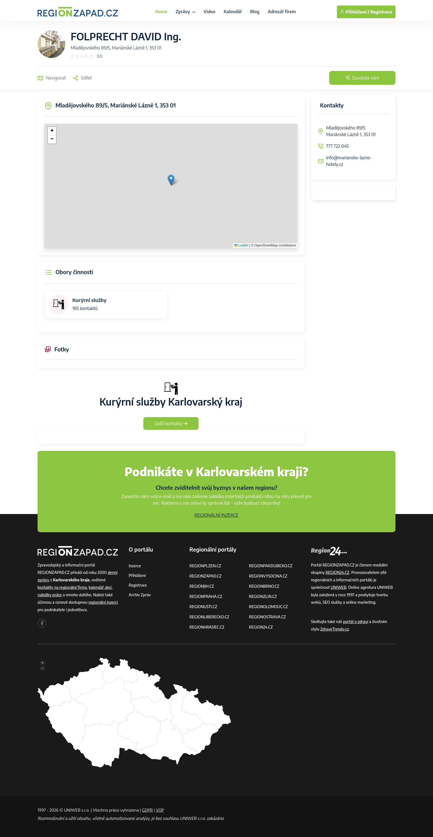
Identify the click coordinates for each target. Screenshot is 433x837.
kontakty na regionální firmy (62, 587)
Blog (255, 11)
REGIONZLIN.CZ (263, 596)
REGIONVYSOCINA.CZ (268, 576)
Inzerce (135, 565)
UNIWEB (338, 587)
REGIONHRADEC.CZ (206, 627)
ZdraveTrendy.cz (334, 629)
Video (209, 11)
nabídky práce (50, 594)
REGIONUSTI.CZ (203, 606)
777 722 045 (337, 146)
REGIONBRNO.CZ (264, 586)
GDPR (147, 809)
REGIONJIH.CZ (201, 586)
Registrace (381, 12)
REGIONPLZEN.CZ (205, 565)
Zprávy (185, 11)
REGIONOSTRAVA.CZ (267, 616)
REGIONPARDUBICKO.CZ (271, 565)
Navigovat (52, 78)
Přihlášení (137, 575)
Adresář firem (282, 11)
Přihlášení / (354, 12)
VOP (160, 809)
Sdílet (82, 78)
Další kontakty (171, 423)
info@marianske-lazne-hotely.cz (349, 161)
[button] (171, 180)
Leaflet (241, 245)
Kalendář (233, 11)
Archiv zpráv (140, 594)
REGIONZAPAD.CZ (205, 576)
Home (161, 11)
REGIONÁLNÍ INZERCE (216, 515)
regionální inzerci (103, 602)
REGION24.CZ (261, 627)
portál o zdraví (355, 621)
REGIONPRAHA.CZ (205, 596)
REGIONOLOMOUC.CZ (268, 606)
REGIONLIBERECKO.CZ (209, 616)
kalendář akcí (100, 587)
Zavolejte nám (362, 78)
